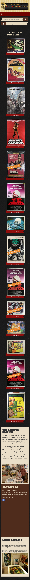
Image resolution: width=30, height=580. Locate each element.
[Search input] (13, 20)
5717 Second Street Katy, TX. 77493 (17, 494)
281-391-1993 (14, 490)
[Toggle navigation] (1, 14)
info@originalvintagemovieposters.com (16, 492)
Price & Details (15, 54)
